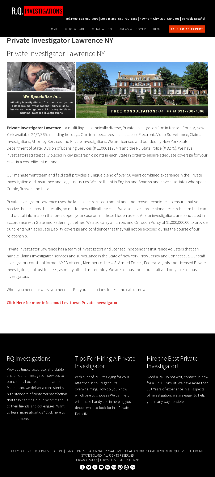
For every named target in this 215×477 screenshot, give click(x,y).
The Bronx (195, 451)
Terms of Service (112, 460)
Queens (179, 451)
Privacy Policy (87, 460)
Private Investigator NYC (84, 451)
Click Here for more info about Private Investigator (62, 302)
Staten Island (91, 455)
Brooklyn (164, 451)
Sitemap (133, 460)
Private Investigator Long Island (130, 451)
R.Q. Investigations (38, 11)
